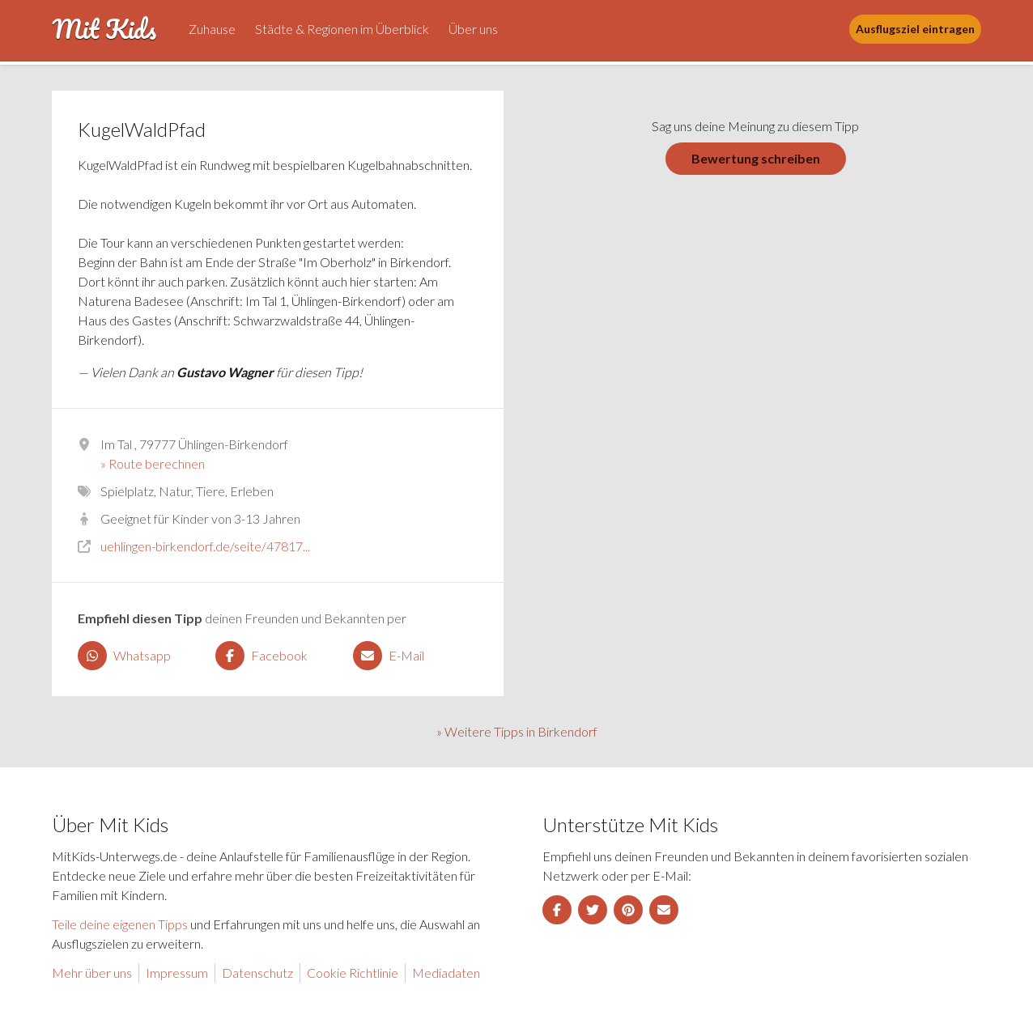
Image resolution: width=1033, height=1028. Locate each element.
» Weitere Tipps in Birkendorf (516, 731)
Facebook (261, 655)
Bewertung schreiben (755, 158)
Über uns (473, 28)
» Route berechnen (152, 463)
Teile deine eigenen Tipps (120, 924)
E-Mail (388, 655)
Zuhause (212, 28)
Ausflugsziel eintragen (915, 29)
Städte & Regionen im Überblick (342, 28)
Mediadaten (446, 972)
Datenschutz (257, 972)
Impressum (177, 972)
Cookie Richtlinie (352, 972)
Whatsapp (124, 655)
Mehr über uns (92, 972)
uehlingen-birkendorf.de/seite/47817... (205, 546)
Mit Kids (104, 29)
